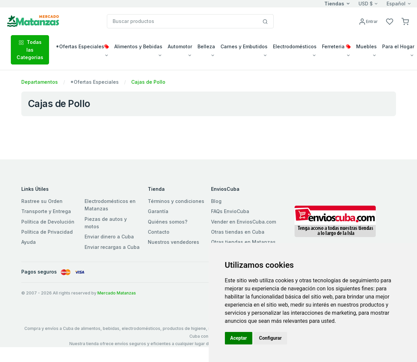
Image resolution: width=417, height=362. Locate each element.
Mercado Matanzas (116, 292)
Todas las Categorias (30, 49)
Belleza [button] (206, 46)
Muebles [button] (366, 46)
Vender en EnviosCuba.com (243, 222)
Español (396, 3)
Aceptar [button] (238, 338)
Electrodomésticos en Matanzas (110, 204)
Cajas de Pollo (148, 82)
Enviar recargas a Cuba (112, 247)
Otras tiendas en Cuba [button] (237, 232)
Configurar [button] (270, 338)
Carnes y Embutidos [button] (244, 46)
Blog (216, 201)
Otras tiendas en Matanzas (243, 242)
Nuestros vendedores (173, 242)
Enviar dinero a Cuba (109, 236)
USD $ (365, 3)
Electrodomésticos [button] (295, 46)
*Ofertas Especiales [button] (82, 46)
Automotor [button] (180, 46)
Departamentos (39, 82)
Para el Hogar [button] (398, 46)
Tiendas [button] (334, 3)
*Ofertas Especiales (94, 82)
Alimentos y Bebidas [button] (138, 46)
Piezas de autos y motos (106, 222)
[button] (405, 21)
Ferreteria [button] (336, 46)
